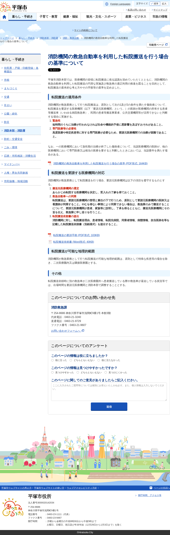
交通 (6, 96)
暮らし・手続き (22, 16)
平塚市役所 (39, 496)
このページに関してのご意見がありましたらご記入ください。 (95, 380)
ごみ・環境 (10, 147)
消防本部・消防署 (49, 38)
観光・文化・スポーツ (101, 16)
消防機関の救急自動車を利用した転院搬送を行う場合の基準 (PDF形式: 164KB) (100, 163)
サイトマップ (160, 9)
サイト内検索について (85, 30)
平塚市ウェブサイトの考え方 (16, 488)
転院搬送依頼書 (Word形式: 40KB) (73, 241)
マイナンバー (12, 164)
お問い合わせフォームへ (67, 330)
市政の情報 (159, 16)
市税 (6, 80)
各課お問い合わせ (137, 9)
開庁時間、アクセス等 (149, 495)
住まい (8, 105)
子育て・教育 (48, 16)
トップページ (7, 38)
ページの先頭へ (162, 488)
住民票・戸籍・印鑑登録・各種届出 (21, 70)
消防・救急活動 (71, 38)
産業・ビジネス (135, 16)
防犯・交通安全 (13, 139)
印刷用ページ (158, 45)
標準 (156, 3)
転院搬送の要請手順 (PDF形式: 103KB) (76, 235)
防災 (6, 122)
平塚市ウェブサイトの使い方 (49, 488)
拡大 (164, 3)
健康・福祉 (70, 16)
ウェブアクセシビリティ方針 (82, 488)
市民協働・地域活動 (16, 181)
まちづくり (10, 88)
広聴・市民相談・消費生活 (20, 155)
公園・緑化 (10, 113)
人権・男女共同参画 (16, 172)
